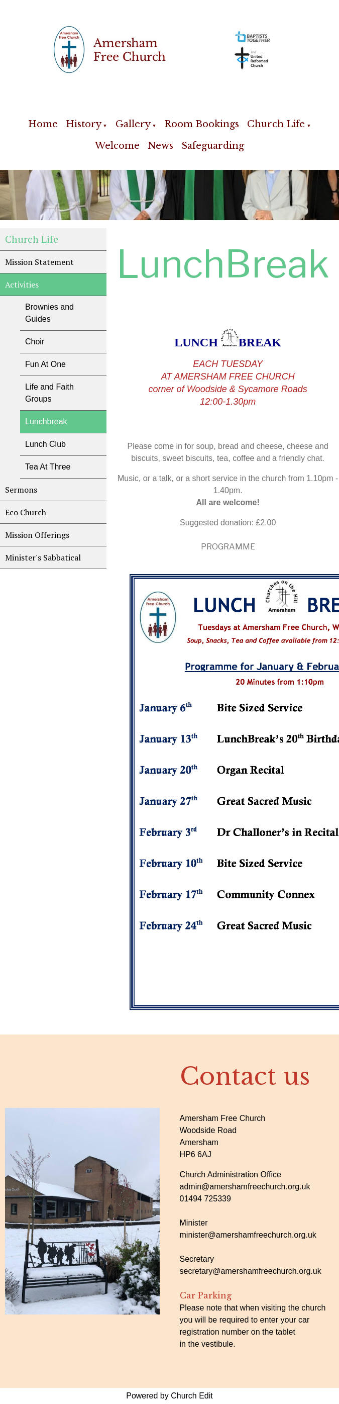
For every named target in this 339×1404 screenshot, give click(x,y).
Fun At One (45, 364)
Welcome (117, 145)
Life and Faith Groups (49, 393)
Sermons (21, 489)
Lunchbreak (46, 421)
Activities (22, 284)
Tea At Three (47, 466)
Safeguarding (212, 145)
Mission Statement (39, 261)
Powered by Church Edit (169, 1395)
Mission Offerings (37, 534)
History (83, 124)
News (160, 145)
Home (43, 124)
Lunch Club (45, 444)
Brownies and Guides (49, 313)
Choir (34, 341)
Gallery (133, 124)
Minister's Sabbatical (43, 557)
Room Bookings (201, 124)
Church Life (276, 124)
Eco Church (25, 512)
